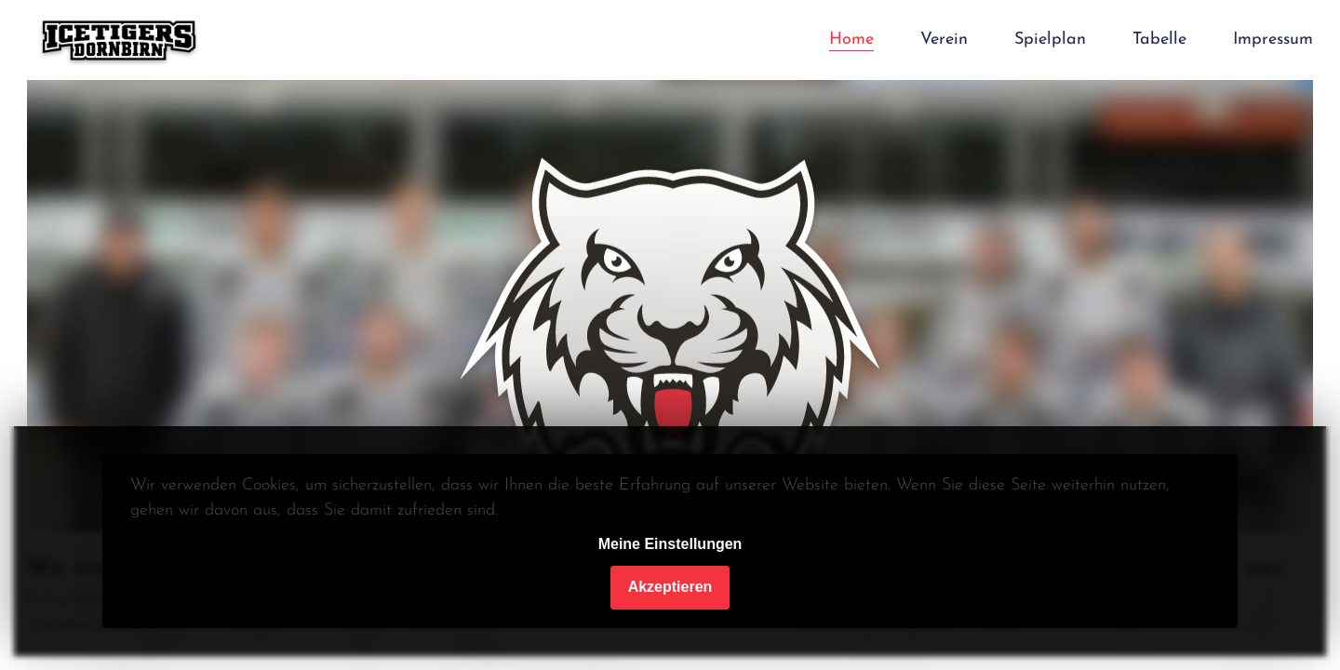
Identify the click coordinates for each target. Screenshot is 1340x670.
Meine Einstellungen (670, 544)
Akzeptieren (670, 587)
